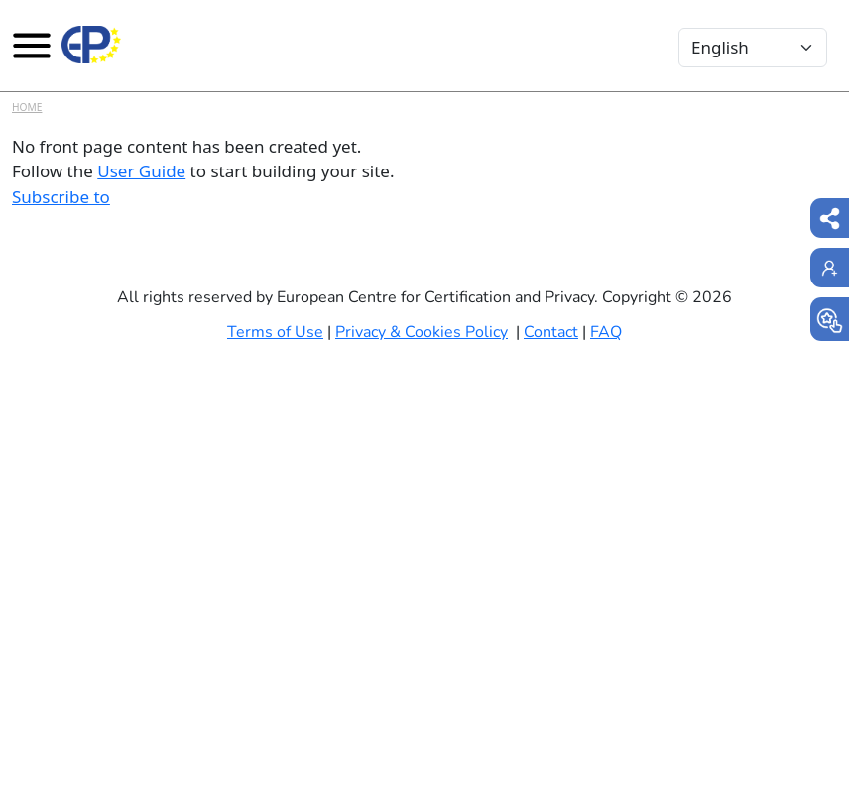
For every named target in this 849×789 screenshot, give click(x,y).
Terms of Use (275, 332)
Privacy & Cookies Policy (421, 332)
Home (27, 107)
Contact (551, 332)
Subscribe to (61, 196)
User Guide (141, 171)
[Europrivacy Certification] (91, 44)
